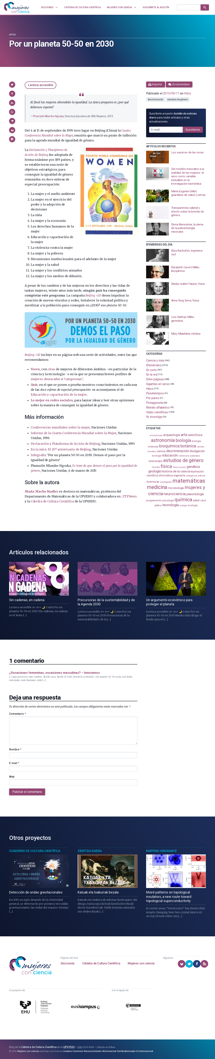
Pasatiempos (155, 393)
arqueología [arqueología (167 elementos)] (171, 435)
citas (51, 369)
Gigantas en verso (158, 384)
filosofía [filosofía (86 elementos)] (156, 467)
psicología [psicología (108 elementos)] (168, 500)
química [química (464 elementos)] (183, 499)
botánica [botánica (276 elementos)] (188, 446)
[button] (12, 85)
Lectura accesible (40, 85)
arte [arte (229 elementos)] (184, 435)
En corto (151, 370)
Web (11, 776)
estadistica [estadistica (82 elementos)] (195, 456)
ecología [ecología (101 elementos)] (156, 455)
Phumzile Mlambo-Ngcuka (48, 116)
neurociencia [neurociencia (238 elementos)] (175, 494)
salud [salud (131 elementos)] (196, 500)
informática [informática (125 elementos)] (166, 475)
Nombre (15, 749)
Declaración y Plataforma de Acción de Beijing (65, 444)
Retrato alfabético (158, 407)
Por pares (152, 398)
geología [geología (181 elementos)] (154, 471)
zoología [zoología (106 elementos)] (192, 505)
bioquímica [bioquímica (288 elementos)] (169, 446)
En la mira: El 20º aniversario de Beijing (61, 449)
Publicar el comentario (27, 792)
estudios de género (177, 99)
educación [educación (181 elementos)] (170, 455)
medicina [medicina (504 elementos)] (157, 487)
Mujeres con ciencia (141, 963)
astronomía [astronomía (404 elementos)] (163, 440)
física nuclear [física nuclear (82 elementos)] (179, 467)
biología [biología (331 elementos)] (183, 440)
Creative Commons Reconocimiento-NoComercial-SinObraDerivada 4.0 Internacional (108, 1051)
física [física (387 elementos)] (166, 466)
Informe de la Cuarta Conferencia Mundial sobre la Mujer (73, 433)
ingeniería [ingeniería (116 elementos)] (179, 475)
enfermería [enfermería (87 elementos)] (184, 456)
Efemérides (153, 365)
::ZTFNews (129, 496)
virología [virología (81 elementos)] (183, 505)
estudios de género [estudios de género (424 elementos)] (183, 460)
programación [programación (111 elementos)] (153, 500)
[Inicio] (16, 7)
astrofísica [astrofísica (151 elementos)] (195, 435)
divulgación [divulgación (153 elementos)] (197, 451)
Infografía (38, 455)
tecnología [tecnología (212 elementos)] (170, 505)
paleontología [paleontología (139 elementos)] (195, 494)
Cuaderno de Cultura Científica (34, 851)
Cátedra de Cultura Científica (52, 501)
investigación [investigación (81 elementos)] (166, 482)
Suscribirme (193, 129)
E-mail (14, 763)
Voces (35, 369)
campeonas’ (74, 379)
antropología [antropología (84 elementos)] (156, 435)
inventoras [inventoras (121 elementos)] (152, 481)
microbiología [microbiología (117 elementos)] (176, 487)
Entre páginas (155, 379)
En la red (151, 374)
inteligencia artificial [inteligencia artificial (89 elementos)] (195, 475)
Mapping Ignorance (161, 851)
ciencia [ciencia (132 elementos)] (161, 451)
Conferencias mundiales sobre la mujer (60, 427)
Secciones (68, 963)
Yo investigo (154, 417)
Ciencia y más (155, 360)
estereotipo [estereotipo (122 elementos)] (156, 461)
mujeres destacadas (45, 379)
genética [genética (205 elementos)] (193, 466)
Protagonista (154, 403)
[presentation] (176, 157)
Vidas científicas (157, 412)
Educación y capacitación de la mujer (59, 394)
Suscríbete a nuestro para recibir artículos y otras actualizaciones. (173, 117)
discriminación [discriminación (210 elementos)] (177, 451)
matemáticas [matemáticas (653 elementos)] (188, 481)
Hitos (12, 34)
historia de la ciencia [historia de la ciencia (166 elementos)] (175, 471)
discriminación (155, 99)
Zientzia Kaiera (90, 851)
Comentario (17, 713)
